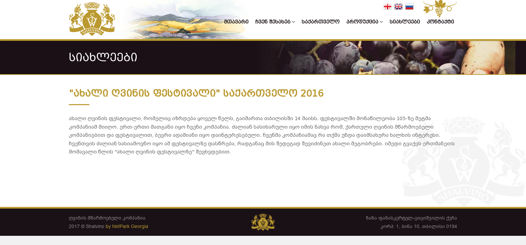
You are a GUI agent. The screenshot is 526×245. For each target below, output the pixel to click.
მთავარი (236, 22)
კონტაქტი (440, 22)
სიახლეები (405, 22)
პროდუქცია (364, 22)
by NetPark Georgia (127, 226)
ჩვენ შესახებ (275, 22)
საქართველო (321, 22)
